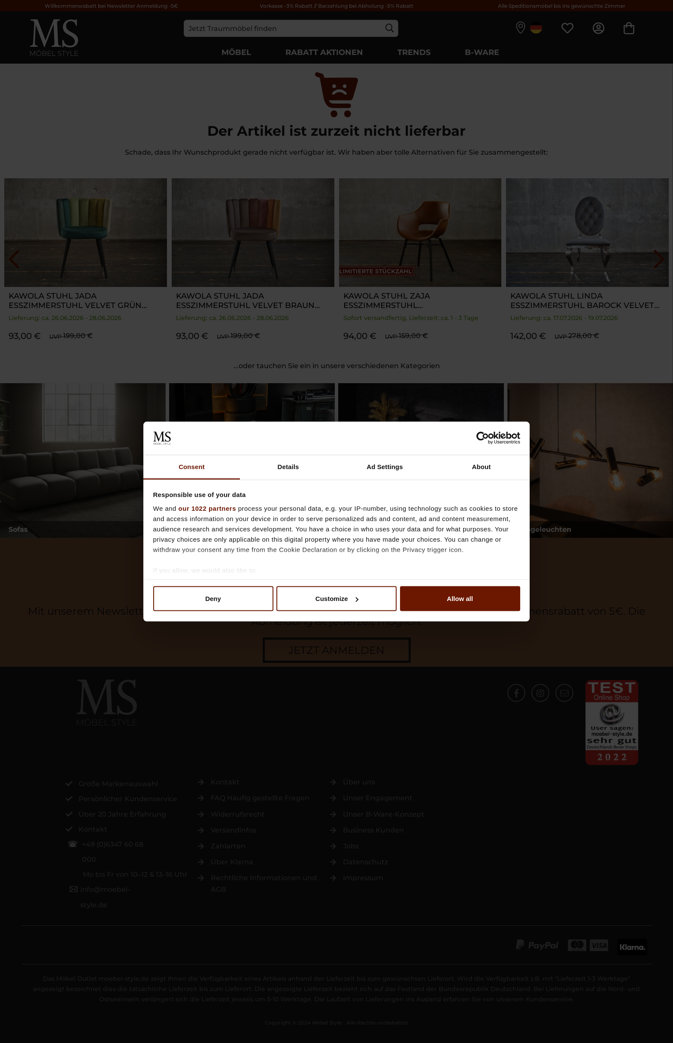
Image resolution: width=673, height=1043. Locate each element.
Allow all (460, 598)
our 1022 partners (207, 508)
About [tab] (481, 466)
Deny (213, 598)
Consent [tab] (192, 466)
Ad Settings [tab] (385, 466)
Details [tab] (288, 466)
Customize (336, 598)
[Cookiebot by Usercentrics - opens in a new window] (482, 438)
